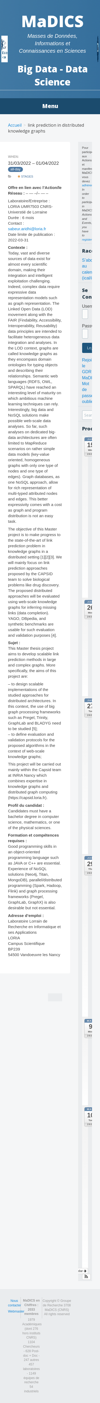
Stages (25, 176)
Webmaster (16, 1311)
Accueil (15, 125)
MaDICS (52, 21)
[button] (86, 1276)
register (87, 239)
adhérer (87, 185)
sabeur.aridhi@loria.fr (27, 229)
